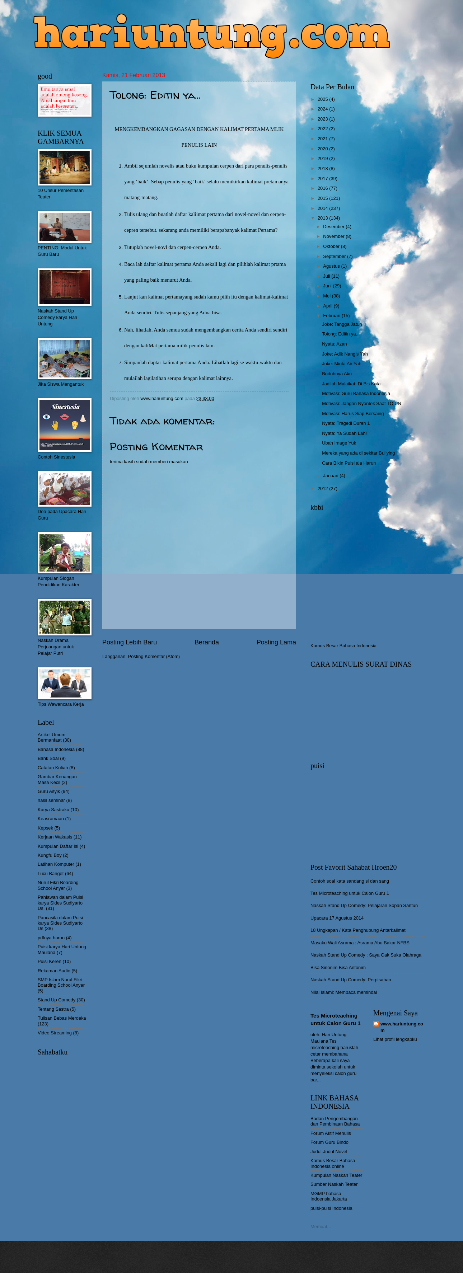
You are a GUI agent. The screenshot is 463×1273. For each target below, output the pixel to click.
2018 (323, 168)
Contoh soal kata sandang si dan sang (349, 881)
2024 (323, 109)
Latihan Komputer (56, 864)
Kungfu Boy (50, 855)
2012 (323, 488)
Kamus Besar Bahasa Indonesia (343, 645)
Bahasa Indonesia (56, 749)
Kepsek (45, 828)
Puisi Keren (49, 961)
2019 (323, 158)
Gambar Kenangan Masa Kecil (57, 779)
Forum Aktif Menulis (330, 1133)
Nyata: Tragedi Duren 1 (346, 423)
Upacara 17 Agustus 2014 (337, 918)
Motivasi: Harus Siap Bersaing (353, 413)
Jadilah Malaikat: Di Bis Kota (351, 383)
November (334, 236)
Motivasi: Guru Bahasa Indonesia (356, 393)
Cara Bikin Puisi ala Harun (349, 463)
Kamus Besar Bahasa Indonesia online (332, 1163)
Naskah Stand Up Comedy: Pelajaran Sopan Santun (364, 905)
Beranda (207, 642)
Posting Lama (276, 642)
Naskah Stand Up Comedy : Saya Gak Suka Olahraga (365, 955)
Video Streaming (55, 1032)
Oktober (332, 246)
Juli (327, 276)
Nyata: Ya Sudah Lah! (344, 433)
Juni (328, 285)
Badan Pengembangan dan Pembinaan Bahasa (335, 1121)
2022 (323, 128)
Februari (332, 315)
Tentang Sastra (53, 1009)
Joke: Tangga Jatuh (342, 324)
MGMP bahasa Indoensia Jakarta (328, 1196)
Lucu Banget (51, 873)
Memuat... (320, 1226)
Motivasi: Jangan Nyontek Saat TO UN (361, 403)
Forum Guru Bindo (329, 1142)
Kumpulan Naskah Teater (336, 1175)
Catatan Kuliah (53, 767)
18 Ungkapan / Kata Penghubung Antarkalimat (358, 930)
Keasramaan (51, 818)
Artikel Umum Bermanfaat (51, 737)
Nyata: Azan (334, 344)
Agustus (332, 266)
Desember (334, 226)
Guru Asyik (49, 791)
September (335, 256)
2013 (323, 218)
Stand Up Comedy (56, 999)
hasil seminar (51, 800)
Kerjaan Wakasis (55, 837)
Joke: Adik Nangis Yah (345, 354)
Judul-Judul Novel (328, 1151)
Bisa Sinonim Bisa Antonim (338, 967)
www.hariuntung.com (401, 1027)
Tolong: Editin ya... (341, 334)
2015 (323, 198)
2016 (323, 188)
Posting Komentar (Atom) (154, 656)
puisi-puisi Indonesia (331, 1208)
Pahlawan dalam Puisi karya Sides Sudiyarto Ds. (60, 902)
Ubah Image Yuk (339, 443)
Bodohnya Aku (337, 373)
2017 (323, 178)
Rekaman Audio (54, 970)
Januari (331, 475)
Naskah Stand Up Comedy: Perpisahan (350, 979)
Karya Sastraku (53, 809)
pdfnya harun (51, 937)
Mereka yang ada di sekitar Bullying (358, 453)
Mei (327, 296)
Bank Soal (48, 758)
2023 (323, 119)
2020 (323, 148)
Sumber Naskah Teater (333, 1184)
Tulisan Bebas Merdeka (62, 1018)
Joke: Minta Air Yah (341, 363)
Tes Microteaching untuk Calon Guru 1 (349, 893)
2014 (323, 208)
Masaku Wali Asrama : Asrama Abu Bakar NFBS (360, 942)
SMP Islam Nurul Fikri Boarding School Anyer (61, 982)
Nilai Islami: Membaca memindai (343, 992)
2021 (323, 138)
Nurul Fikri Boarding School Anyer (58, 885)
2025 (323, 99)
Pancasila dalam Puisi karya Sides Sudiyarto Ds (60, 923)
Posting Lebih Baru (129, 642)
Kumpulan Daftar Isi (58, 846)
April (328, 306)
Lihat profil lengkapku (395, 1039)
